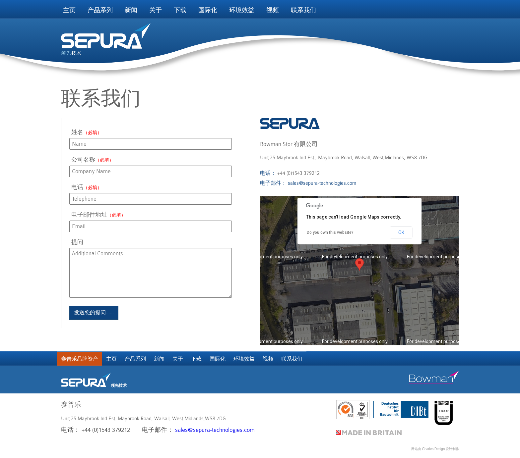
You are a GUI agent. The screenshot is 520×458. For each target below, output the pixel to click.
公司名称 (92, 160)
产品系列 (100, 10)
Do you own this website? (330, 232)
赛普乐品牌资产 (79, 359)
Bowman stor (434, 377)
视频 (272, 10)
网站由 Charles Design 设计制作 (435, 449)
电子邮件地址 (98, 215)
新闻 (131, 10)
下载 (180, 10)
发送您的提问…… (94, 313)
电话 (86, 187)
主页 (69, 10)
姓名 (86, 132)
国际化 (207, 10)
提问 (77, 242)
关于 (155, 10)
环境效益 (241, 10)
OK (401, 232)
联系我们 (303, 10)
